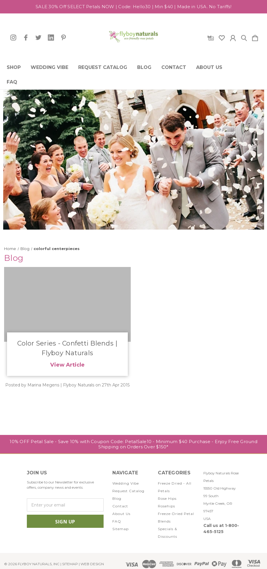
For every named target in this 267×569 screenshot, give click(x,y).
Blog (144, 67)
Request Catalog (102, 67)
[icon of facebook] (26, 37)
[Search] (243, 37)
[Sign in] (232, 37)
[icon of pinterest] (63, 37)
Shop (14, 67)
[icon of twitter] (38, 37)
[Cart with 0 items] (255, 37)
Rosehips (166, 506)
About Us (209, 67)
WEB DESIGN (92, 564)
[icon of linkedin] (51, 37)
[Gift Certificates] (210, 37)
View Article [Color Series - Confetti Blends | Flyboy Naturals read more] (67, 364)
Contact (173, 67)
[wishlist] (221, 37)
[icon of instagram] (13, 37)
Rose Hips (167, 498)
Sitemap (120, 529)
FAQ (12, 82)
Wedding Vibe (49, 67)
